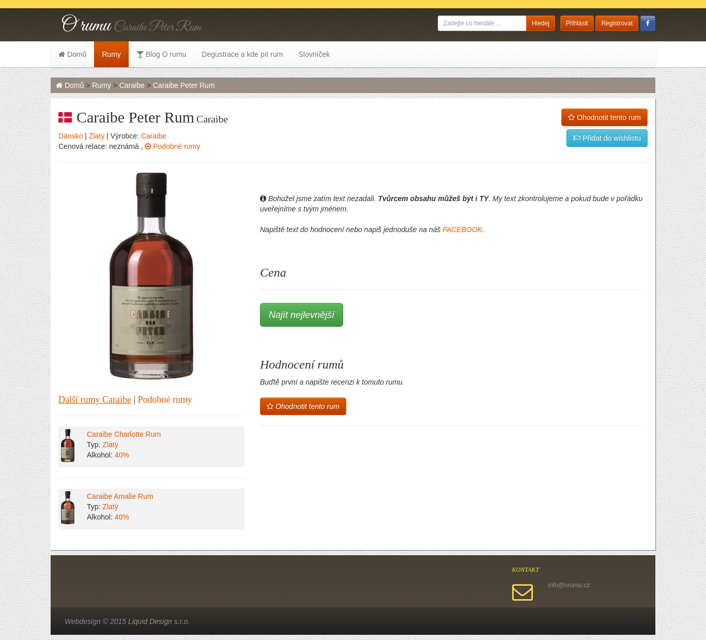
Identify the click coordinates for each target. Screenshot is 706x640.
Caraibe (132, 85)
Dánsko (70, 136)
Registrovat (617, 23)
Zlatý (96, 136)
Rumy (111, 54)
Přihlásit (577, 23)
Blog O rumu (161, 54)
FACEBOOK (462, 229)
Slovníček (314, 54)
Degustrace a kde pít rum (242, 54)
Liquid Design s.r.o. (159, 621)
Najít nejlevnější (301, 315)
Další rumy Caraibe (94, 399)
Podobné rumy (172, 146)
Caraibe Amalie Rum (120, 496)
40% (122, 455)
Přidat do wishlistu (607, 138)
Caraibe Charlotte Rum (124, 434)
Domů (72, 54)
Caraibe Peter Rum (184, 85)
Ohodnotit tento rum (604, 117)
